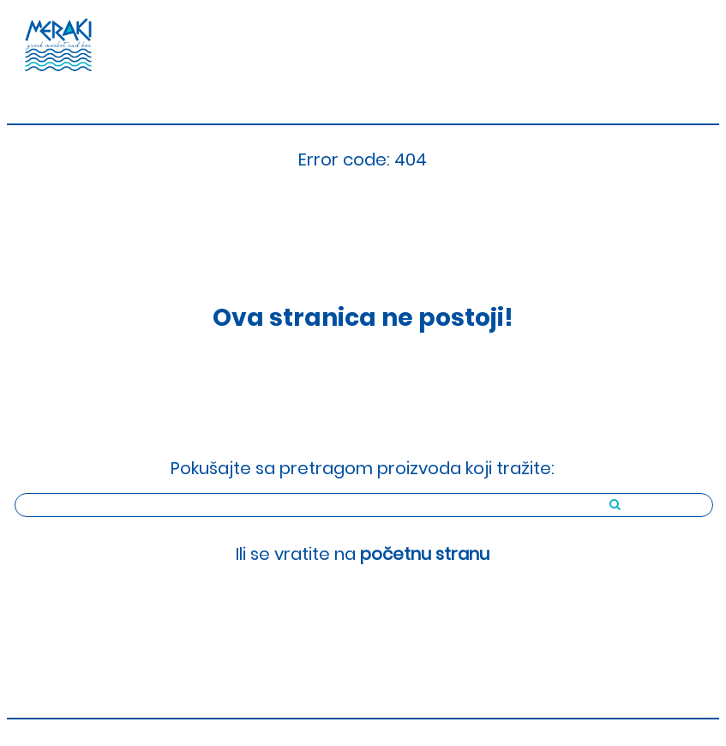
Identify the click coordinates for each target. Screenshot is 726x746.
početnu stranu (424, 554)
